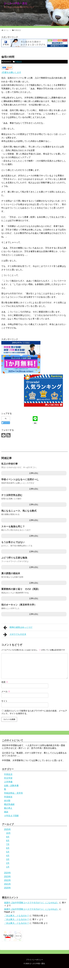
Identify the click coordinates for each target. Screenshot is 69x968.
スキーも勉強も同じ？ (13, 526)
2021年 (7, 884)
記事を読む (33, 473)
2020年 (7, 888)
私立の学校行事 (9, 463)
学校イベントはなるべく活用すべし (20, 479)
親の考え (8, 808)
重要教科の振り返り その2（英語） (20, 589)
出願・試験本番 (11, 785)
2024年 (7, 873)
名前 (4, 682)
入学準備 (8, 782)
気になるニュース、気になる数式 (19, 511)
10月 (8, 833)
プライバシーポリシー (34, 960)
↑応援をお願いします (11, 72)
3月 (7, 859)
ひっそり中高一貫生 (15, 3)
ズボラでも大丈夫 (14, 634)
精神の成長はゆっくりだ (17, 627)
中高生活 (18, 62)
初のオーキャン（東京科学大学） (19, 604)
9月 (7, 837)
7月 (7, 844)
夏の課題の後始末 (10, 573)
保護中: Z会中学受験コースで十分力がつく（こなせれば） (31, 903)
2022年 (7, 880)
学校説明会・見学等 (13, 793)
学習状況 (8, 797)
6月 (7, 848)
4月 (7, 856)
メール (5, 691)
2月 (7, 863)
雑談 (6, 812)
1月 (7, 867)
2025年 (7, 829)
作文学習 (8, 778)
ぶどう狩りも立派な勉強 (14, 557)
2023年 (7, 876)
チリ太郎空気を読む (11, 495)
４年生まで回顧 (11, 815)
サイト (4, 701)
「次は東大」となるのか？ (16, 915)
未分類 (7, 800)
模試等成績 (9, 804)
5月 (7, 852)
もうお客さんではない (13, 542)
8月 (7, 840)
